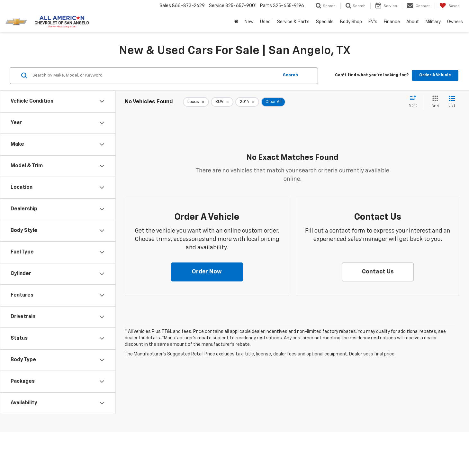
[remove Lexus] (196, 102)
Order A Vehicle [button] (435, 75)
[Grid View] (434, 102)
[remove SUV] (222, 102)
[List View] (452, 102)
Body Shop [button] (351, 22)
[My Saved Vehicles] (449, 6)
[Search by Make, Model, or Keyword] (154, 75)
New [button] (249, 22)
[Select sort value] (415, 101)
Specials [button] (325, 22)
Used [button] (265, 22)
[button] (207, 272)
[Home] (236, 22)
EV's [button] (372, 22)
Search (290, 75)
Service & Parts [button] (293, 22)
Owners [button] (455, 22)
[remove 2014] (247, 102)
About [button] (412, 22)
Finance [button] (392, 22)
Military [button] (433, 22)
